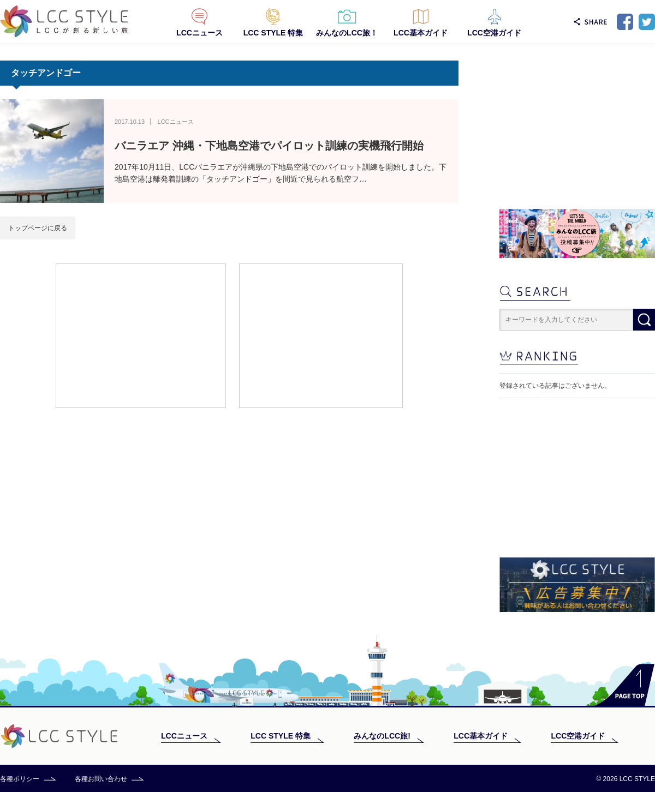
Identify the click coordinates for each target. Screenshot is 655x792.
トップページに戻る (37, 228)
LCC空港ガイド (494, 32)
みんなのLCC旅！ (347, 32)
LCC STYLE (64, 21)
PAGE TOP (624, 685)
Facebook (625, 22)
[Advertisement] (141, 335)
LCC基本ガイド (421, 32)
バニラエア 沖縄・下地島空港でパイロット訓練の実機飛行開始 (269, 146)
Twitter (647, 22)
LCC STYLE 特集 (273, 32)
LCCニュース (199, 32)
